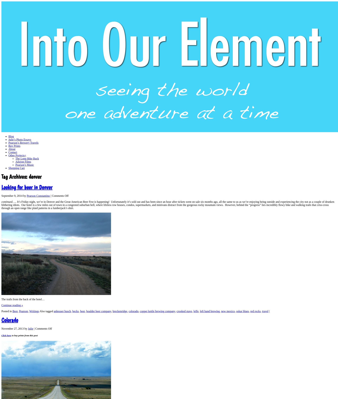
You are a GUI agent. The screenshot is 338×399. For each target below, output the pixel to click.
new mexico (228, 311)
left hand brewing (210, 311)
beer (82, 311)
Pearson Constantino (38, 195)
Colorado (9, 320)
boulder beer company (98, 311)
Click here (6, 335)
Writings (34, 311)
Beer (15, 311)
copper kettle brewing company (157, 311)
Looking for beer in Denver (26, 187)
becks (75, 311)
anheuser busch (62, 311)
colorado (133, 311)
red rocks (255, 311)
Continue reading (12, 305)
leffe (196, 311)
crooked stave (184, 311)
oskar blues (242, 311)
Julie (30, 328)
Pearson (23, 311)
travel (265, 311)
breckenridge (120, 311)
